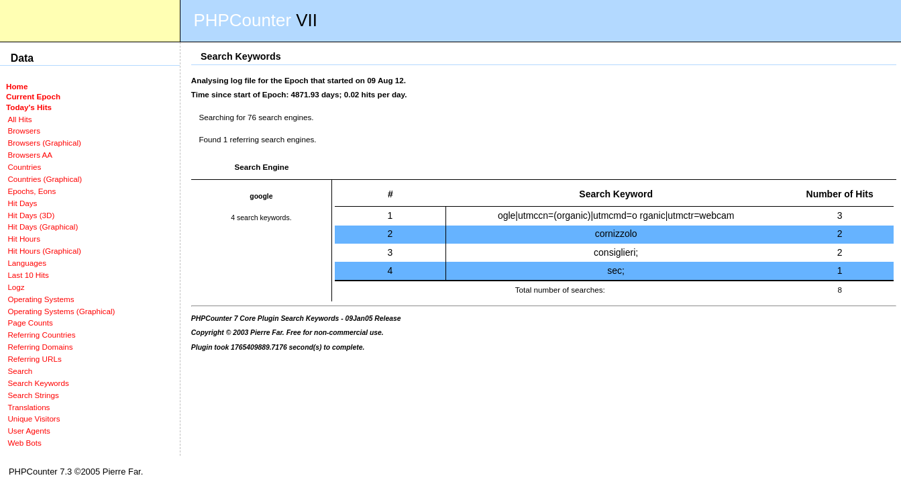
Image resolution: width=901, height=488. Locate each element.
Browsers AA (29, 154)
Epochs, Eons (31, 191)
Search (19, 371)
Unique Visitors (33, 418)
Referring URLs (34, 358)
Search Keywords (37, 383)
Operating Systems (40, 299)
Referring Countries (41, 334)
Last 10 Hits (28, 275)
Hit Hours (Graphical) (44, 250)
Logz (15, 287)
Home (17, 86)
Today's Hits (29, 107)
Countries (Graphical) (44, 179)
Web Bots (24, 442)
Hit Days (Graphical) (42, 226)
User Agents (28, 430)
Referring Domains (39, 346)
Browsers (23, 130)
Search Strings (32, 395)
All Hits (19, 119)
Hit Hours (23, 238)
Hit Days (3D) (30, 215)
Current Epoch (33, 96)
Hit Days (22, 203)
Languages (26, 262)
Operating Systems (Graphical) (61, 311)
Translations (28, 407)
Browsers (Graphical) (44, 142)
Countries (24, 166)
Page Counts (29, 322)
